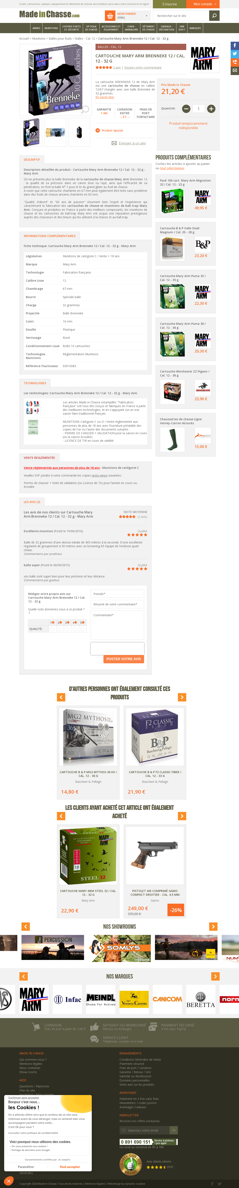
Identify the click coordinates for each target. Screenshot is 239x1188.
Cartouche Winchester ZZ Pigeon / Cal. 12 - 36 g (184, 373)
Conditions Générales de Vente (140, 1059)
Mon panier (126, 14)
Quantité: (168, 108)
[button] (9, 1181)
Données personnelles (135, 1080)
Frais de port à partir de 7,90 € (64, 1029)
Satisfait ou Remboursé (135, 1076)
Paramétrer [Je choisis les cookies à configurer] (26, 1167)
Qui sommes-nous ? (33, 1059)
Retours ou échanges (117, 1029)
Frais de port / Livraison (135, 1068)
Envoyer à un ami (132, 143)
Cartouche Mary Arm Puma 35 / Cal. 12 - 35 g (183, 278)
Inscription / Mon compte (36, 1094)
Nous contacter (29, 1068)
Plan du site (27, 1090)
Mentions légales (30, 1064)
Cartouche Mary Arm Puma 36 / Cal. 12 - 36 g (183, 325)
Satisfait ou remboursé (124, 1025)
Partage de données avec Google (31, 1150)
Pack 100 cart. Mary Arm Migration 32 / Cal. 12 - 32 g (185, 182)
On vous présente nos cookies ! (30, 1146)
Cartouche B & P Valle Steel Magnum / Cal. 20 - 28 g (179, 230)
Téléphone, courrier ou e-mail (123, 1041)
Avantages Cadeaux (133, 1107)
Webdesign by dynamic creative (126, 1183)
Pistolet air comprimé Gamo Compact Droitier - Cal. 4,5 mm (155, 893)
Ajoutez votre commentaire (143, 67)
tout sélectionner (172, 168)
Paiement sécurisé (177, 1025)
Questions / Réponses (34, 1086)
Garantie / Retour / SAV (135, 1072)
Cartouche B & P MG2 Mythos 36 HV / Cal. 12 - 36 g (88, 774)
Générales (26, 1173)
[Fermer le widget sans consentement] (23, 1098)
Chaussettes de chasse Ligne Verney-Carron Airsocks (181, 421)
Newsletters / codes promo (138, 1103)
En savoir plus (105, 97)
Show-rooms (28, 1072)
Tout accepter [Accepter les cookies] (70, 1167)
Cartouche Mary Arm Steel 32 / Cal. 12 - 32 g (88, 893)
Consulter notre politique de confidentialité (33, 1133)
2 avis (117, 67)
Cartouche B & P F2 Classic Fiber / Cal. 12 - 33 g (155, 774)
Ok (174, 1130)
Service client (115, 1038)
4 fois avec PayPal (173, 1029)
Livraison (53, 1025)
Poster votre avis (124, 659)
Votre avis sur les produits (137, 1084)
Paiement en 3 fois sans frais (139, 1099)
